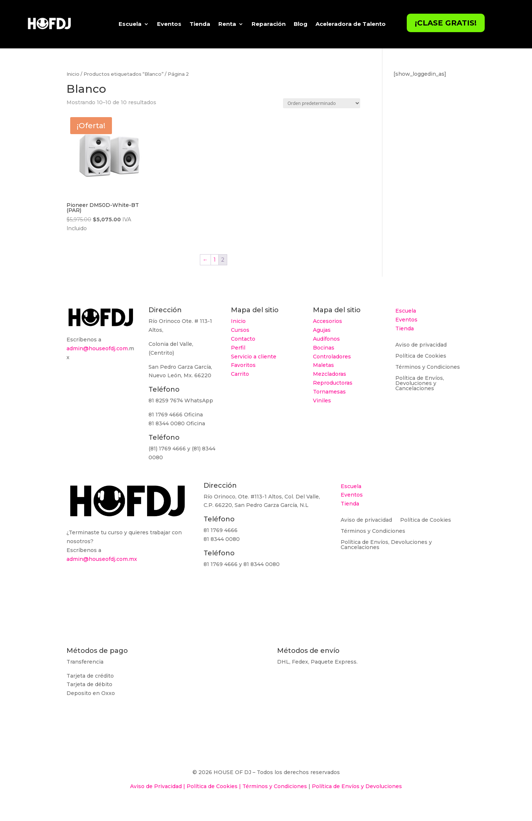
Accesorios (327, 321)
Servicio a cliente (253, 356)
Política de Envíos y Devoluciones (357, 786)
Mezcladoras (329, 374)
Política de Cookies (420, 356)
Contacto (243, 338)
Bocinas (323, 347)
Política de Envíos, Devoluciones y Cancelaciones (419, 383)
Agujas (322, 330)
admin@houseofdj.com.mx (101, 559)
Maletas (323, 365)
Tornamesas (329, 391)
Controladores (332, 356)
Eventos (169, 23)
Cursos (240, 330)
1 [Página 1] (215, 259)
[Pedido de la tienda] (321, 103)
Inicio (72, 74)
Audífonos (326, 338)
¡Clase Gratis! (446, 22)
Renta (227, 23)
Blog (300, 23)
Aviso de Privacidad (156, 786)
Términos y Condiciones (427, 367)
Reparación (269, 23)
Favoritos (243, 365)
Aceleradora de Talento (351, 23)
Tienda (200, 23)
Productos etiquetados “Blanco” (123, 74)
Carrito (240, 374)
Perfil (238, 347)
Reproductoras (332, 382)
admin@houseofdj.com (97, 348)
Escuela (130, 23)
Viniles (322, 400)
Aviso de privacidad (421, 345)
